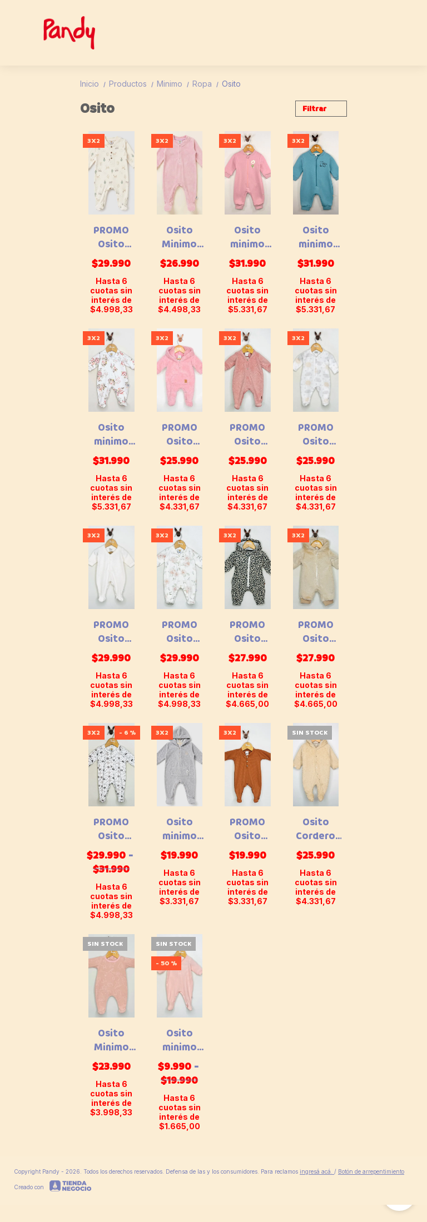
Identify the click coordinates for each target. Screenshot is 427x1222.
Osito (231, 83)
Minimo (174, 83)
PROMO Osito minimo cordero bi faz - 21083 (180, 434)
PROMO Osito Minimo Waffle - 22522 (247, 829)
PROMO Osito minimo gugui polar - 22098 (247, 434)
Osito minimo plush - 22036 (179, 1040)
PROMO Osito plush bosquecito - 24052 (111, 237)
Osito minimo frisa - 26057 (247, 237)
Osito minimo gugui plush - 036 (179, 829)
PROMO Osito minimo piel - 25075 (316, 632)
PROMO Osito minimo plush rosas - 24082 (179, 632)
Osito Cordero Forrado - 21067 (315, 829)
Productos (133, 83)
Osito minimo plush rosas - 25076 (111, 434)
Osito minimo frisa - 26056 (316, 237)
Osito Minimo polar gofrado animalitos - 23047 (111, 1040)
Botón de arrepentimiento (371, 1171)
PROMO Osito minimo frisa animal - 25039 (247, 632)
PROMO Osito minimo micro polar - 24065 (316, 434)
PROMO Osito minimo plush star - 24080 (111, 632)
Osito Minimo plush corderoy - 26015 (179, 237)
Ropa (207, 83)
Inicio (94, 83)
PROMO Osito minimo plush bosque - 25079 (111, 829)
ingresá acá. (317, 1171)
